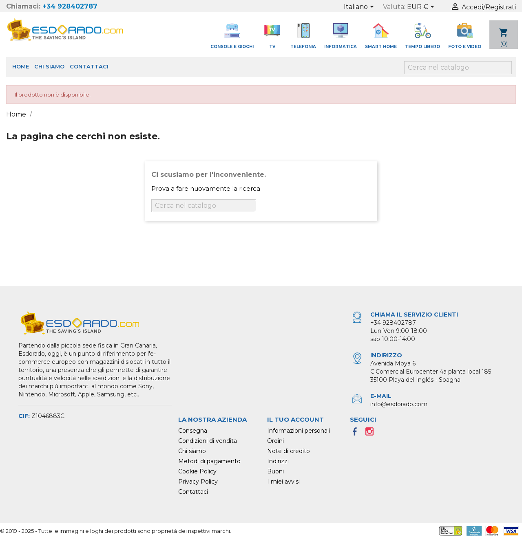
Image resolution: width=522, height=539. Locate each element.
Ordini (275, 440)
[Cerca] (458, 68)
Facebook (357, 433)
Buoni (275, 471)
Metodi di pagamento (209, 461)
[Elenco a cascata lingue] (360, 7)
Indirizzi (278, 461)
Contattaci (89, 66)
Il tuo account (295, 419)
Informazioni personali (298, 430)
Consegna (192, 430)
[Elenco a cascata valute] (422, 7)
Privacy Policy (198, 481)
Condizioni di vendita (207, 440)
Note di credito (288, 451)
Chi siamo (49, 66)
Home (20, 66)
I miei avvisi (283, 481)
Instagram (371, 433)
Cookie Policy (197, 471)
